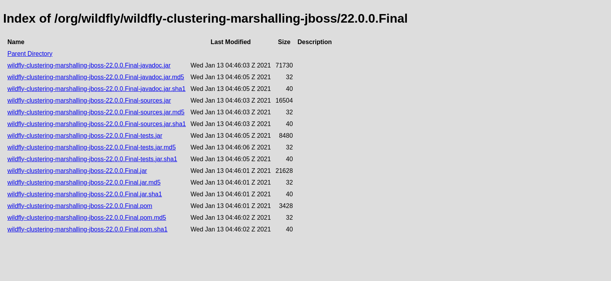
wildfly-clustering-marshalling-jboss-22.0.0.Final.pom (79, 206)
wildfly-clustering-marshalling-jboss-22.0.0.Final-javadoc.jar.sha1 (96, 88)
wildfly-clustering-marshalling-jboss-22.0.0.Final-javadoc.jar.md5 (95, 77)
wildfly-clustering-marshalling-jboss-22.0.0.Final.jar (77, 170)
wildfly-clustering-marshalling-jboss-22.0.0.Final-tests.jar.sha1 (92, 159)
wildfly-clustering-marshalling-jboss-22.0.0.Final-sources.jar (89, 100)
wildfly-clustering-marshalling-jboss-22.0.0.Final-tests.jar (84, 135)
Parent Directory (30, 53)
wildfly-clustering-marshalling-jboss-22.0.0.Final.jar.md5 (84, 182)
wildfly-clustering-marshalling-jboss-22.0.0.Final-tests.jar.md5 (91, 147)
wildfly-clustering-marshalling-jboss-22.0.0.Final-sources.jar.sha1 (96, 124)
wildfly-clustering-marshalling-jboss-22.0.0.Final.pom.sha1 (87, 229)
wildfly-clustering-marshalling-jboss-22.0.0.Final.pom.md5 (86, 217)
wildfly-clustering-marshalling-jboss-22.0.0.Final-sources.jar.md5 (95, 112)
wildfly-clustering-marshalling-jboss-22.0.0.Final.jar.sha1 (84, 194)
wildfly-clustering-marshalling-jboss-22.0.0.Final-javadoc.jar (89, 65)
